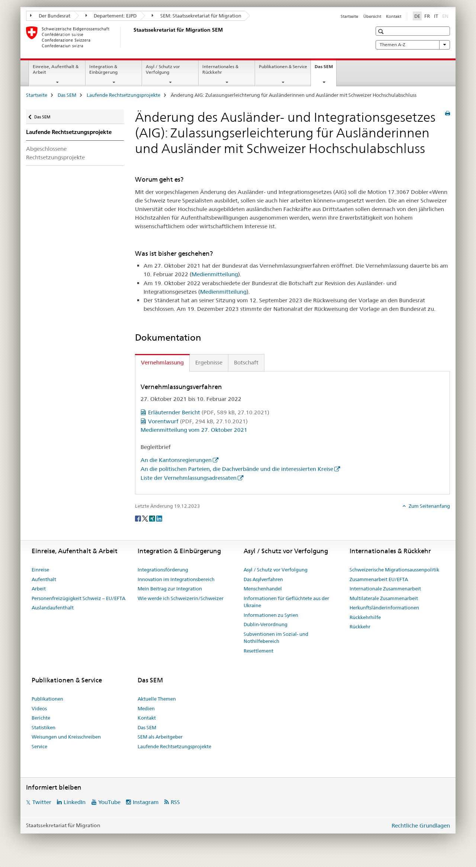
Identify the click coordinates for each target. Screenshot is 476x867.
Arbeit (39, 589)
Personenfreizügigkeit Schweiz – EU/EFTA (78, 598)
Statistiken (43, 727)
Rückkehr (360, 626)
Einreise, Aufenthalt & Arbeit (55, 69)
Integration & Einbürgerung (103, 69)
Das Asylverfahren (263, 579)
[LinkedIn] (159, 518)
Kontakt (393, 16)
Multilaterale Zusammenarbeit (384, 598)
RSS (175, 802)
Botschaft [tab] (246, 362)
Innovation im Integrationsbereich (176, 579)
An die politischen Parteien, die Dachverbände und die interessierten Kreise (237, 468)
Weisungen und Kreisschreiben (66, 737)
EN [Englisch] (446, 15)
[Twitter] (145, 518)
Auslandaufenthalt (53, 608)
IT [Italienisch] (436, 16)
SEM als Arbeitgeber (160, 737)
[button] (382, 31)
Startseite (349, 16)
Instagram (146, 802)
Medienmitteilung (215, 274)
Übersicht (372, 16)
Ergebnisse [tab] (208, 362)
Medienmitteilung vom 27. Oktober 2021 (194, 429)
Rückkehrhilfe (365, 617)
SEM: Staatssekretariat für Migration (196, 15)
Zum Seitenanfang (429, 506)
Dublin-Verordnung (265, 624)
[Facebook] (138, 518)
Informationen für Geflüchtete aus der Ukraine (286, 602)
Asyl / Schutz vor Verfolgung (163, 69)
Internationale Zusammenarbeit (385, 589)
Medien (146, 708)
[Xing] (152, 518)
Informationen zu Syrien (271, 615)
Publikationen (47, 699)
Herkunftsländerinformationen (384, 608)
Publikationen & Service (283, 66)
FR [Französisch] (427, 16)
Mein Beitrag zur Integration (170, 589)
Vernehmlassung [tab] (162, 362)
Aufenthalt (44, 579)
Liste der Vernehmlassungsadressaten (189, 477)
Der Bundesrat (50, 15)
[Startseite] (132, 36)
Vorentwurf (198, 421)
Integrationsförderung (163, 570)
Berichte (41, 718)
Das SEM (325, 68)
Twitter (41, 802)
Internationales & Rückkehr (220, 69)
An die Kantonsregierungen (176, 459)
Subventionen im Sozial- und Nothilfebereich (276, 637)
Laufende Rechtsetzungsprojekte (123, 95)
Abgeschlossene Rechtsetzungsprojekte (55, 153)
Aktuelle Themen (157, 699)
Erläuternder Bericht (208, 412)
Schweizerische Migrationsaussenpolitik (394, 570)
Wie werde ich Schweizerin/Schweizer (180, 598)
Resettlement (258, 651)
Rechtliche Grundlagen (421, 825)
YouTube (109, 802)
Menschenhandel (263, 589)
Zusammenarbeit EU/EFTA (379, 579)
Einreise (40, 570)
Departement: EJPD (111, 15)
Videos (39, 708)
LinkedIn (75, 802)
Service (39, 746)
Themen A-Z (413, 45)
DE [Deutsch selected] (417, 16)
